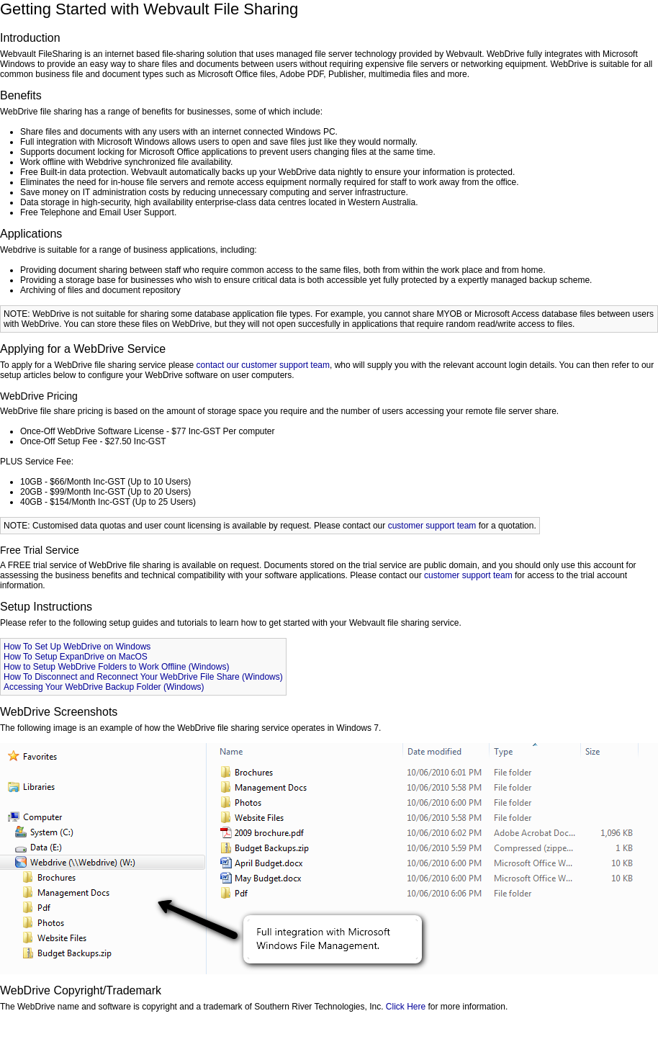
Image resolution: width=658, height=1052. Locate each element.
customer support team (432, 526)
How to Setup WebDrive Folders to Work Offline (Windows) (116, 667)
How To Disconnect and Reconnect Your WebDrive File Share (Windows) (143, 677)
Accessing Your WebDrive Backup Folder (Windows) (104, 687)
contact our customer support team (263, 365)
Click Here (405, 1007)
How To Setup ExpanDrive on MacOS (76, 657)
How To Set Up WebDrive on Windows (77, 647)
